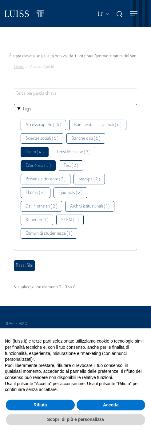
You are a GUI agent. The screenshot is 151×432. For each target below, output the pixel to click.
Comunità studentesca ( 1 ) (49, 233)
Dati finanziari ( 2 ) (41, 206)
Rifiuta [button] (40, 404)
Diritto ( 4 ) (35, 152)
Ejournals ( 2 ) (70, 193)
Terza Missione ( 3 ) (73, 152)
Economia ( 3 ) (38, 165)
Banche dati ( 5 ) (85, 138)
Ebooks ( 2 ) (36, 193)
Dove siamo (16, 324)
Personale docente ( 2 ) (46, 179)
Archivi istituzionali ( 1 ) (89, 206)
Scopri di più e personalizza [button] (75, 419)
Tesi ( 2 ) (71, 165)
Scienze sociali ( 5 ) (42, 138)
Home (19, 67)
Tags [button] (26, 109)
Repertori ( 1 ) (37, 220)
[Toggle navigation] (133, 13)
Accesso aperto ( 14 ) (43, 125)
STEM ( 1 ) (70, 220)
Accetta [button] (111, 404)
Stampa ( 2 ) (89, 179)
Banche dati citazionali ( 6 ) (97, 125)
